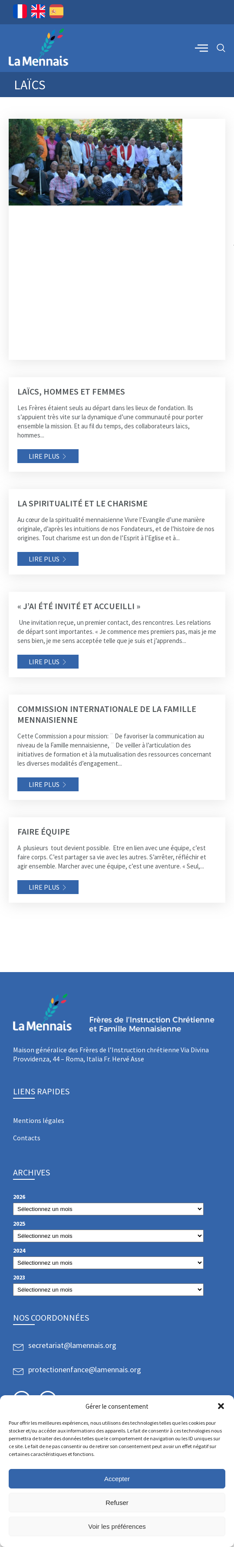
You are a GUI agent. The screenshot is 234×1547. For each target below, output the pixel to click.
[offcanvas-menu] (201, 47)
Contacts (26, 1137)
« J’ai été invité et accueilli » (78, 606)
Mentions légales (38, 1120)
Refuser (117, 1502)
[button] (221, 1406)
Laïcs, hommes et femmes (71, 391)
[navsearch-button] (221, 48)
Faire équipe (43, 831)
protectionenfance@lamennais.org (84, 1369)
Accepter (117, 1478)
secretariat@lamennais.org (72, 1345)
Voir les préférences (117, 1526)
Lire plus (44, 456)
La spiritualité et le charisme (82, 503)
